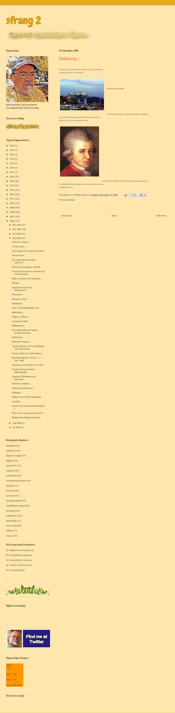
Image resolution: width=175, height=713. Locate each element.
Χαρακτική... (18, 337)
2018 (12, 167)
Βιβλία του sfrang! (16, 605)
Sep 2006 (17, 238)
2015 (12, 181)
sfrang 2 (23, 20)
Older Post (161, 215)
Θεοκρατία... (17, 294)
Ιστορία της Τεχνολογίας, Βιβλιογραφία (23, 370)
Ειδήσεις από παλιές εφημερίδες (26, 397)
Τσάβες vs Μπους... (21, 316)
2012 (12, 194)
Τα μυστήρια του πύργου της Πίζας (28, 251)
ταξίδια (9, 530)
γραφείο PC (11, 465)
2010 (12, 203)
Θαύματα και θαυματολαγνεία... (26, 417)
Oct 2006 (16, 233)
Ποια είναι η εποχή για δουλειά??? (27, 413)
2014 (12, 185)
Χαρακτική (17, 303)
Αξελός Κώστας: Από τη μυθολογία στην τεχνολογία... (28, 347)
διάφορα (71, 199)
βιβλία (9, 460)
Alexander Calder (20, 321)
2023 (12, 150)
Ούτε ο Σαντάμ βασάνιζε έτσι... (26, 307)
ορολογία (10, 510)
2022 (12, 154)
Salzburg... (17, 392)
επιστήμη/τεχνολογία (15, 480)
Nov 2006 (17, 229)
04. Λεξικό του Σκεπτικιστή (18, 565)
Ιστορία (9, 490)
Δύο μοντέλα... (18, 255)
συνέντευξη (11, 525)
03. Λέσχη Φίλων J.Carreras (19, 560)
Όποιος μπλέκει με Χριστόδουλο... (27, 353)
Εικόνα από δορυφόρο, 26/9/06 (26, 267)
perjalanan (11, 445)
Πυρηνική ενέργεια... (21, 341)
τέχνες (9, 535)
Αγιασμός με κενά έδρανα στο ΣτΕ (27, 365)
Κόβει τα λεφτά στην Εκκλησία (26, 278)
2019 (12, 163)
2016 (12, 176)
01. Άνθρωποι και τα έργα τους (20, 550)
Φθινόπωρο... (18, 312)
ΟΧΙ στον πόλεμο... (21, 242)
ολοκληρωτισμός (14, 500)
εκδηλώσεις (11, 475)
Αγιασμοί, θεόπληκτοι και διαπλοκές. (23, 377)
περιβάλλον (11, 515)
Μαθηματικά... (18, 325)
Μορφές (15, 283)
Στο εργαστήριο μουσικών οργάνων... (24, 261)
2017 (12, 172)
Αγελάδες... (17, 401)
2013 (12, 190)
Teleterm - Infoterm (21, 383)
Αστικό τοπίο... (19, 246)
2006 (12, 221)
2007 (12, 216)
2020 (12, 158)
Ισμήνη (9, 485)
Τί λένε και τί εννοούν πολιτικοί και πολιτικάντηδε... (28, 272)
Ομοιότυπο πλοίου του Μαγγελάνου (22, 289)
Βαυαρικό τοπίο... (20, 299)
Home (114, 215)
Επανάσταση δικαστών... (23, 388)
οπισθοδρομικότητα (15, 505)
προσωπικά (11, 520)
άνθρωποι (10, 450)
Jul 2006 (16, 427)
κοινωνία (10, 495)
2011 (12, 198)
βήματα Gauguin (13, 455)
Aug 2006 (17, 423)
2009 (12, 207)
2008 (12, 212)
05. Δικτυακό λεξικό (15, 570)
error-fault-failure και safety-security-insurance (25, 331)
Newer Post (66, 215)
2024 (12, 145)
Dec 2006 (17, 224)
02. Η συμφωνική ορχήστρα (19, 555)
